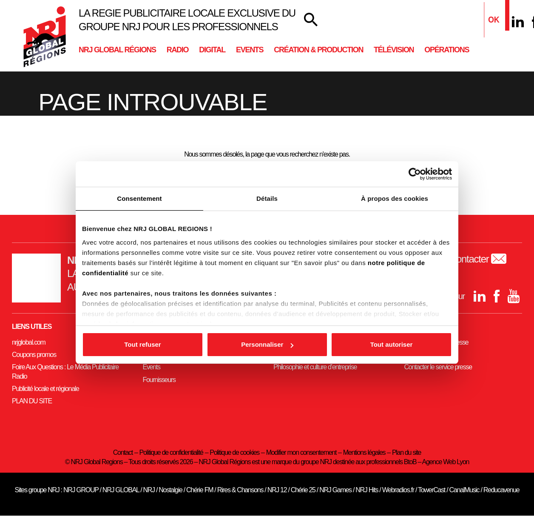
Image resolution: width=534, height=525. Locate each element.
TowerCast (431, 490)
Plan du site (406, 452)
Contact (123, 452)
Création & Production (318, 50)
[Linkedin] (517, 21)
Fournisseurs (159, 379)
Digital (212, 50)
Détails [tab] (267, 198)
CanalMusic (464, 490)
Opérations (446, 50)
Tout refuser (142, 344)
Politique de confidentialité (171, 452)
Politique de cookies (234, 452)
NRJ (149, 490)
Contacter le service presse (438, 367)
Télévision (394, 50)
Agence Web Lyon (445, 461)
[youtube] (513, 296)
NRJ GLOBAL (120, 490)
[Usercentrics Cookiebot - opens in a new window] (415, 174)
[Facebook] (496, 296)
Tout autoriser (391, 344)
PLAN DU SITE (32, 401)
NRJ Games (335, 490)
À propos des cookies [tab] (394, 198)
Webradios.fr (398, 490)
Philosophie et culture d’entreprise (315, 367)
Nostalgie (170, 490)
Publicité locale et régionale (45, 388)
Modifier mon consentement (301, 452)
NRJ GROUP (80, 490)
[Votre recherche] (311, 20)
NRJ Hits (366, 490)
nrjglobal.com (28, 342)
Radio (178, 50)
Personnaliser (267, 344)
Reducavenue (501, 490)
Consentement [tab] (139, 198)
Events (249, 50)
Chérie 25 (303, 490)
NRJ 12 (277, 490)
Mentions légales (364, 452)
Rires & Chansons (240, 490)
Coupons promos (34, 354)
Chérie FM (199, 490)
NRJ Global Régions (117, 50)
